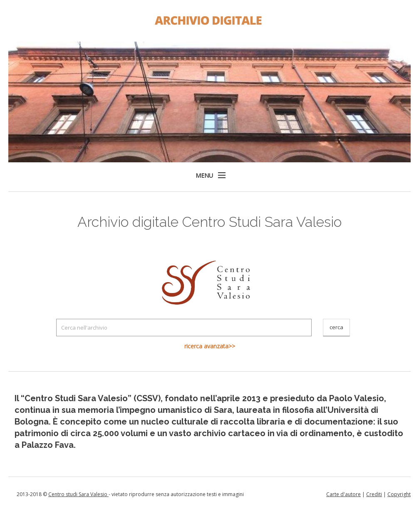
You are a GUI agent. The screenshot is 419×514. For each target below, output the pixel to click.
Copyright (399, 494)
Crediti (374, 494)
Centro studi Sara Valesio (78, 494)
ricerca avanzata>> (209, 346)
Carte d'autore (343, 494)
